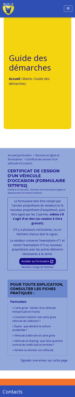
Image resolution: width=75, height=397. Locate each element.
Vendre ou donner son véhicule (33, 350)
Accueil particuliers (20, 155)
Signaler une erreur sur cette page (44, 360)
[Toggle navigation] (68, 9)
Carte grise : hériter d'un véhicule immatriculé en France (34, 309)
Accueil (14, 78)
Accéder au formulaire (37, 261)
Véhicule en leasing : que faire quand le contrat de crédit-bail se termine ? (37, 342)
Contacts (12, 392)
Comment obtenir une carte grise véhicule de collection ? (34, 319)
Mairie (27, 78)
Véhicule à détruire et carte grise (34, 335)
